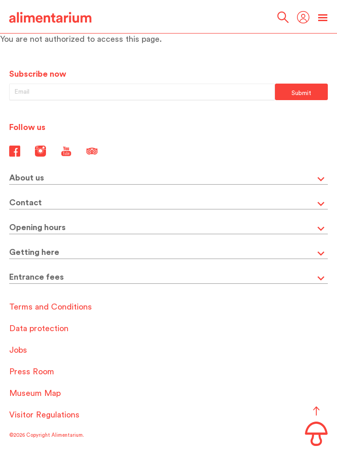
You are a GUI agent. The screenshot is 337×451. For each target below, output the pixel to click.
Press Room (31, 371)
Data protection (39, 328)
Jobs (18, 350)
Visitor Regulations (44, 415)
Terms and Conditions (50, 307)
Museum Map (35, 393)
